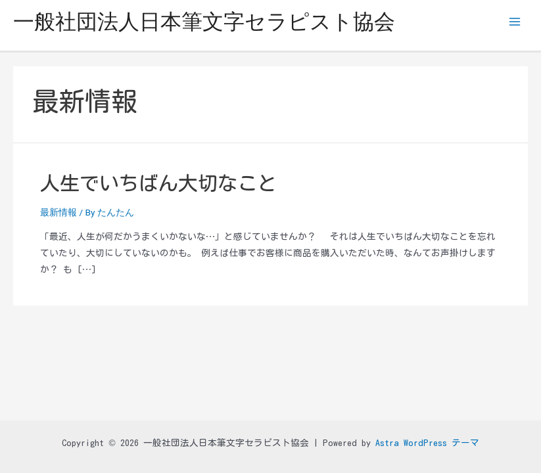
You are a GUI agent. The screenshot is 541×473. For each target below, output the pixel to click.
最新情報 (58, 212)
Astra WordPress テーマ (427, 442)
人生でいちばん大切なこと (158, 183)
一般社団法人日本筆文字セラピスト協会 (204, 21)
